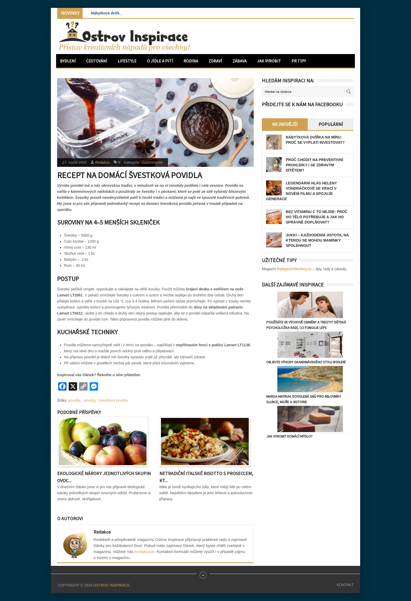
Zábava (239, 60)
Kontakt (345, 585)
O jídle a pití (160, 60)
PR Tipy (298, 60)
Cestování (96, 60)
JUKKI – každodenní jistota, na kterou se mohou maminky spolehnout (317, 240)
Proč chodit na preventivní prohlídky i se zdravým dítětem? (314, 165)
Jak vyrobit (269, 60)
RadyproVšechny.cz (294, 269)
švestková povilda (113, 400)
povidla (74, 400)
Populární (330, 124)
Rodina (190, 60)
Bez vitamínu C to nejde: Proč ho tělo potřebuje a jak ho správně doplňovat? (316, 217)
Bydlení (68, 60)
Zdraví (215, 60)
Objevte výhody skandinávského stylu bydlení (305, 362)
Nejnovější (285, 124)
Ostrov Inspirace (111, 585)
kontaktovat (144, 551)
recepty (89, 400)
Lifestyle (127, 60)
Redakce (102, 162)
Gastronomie (152, 162)
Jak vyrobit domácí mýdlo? (289, 436)
